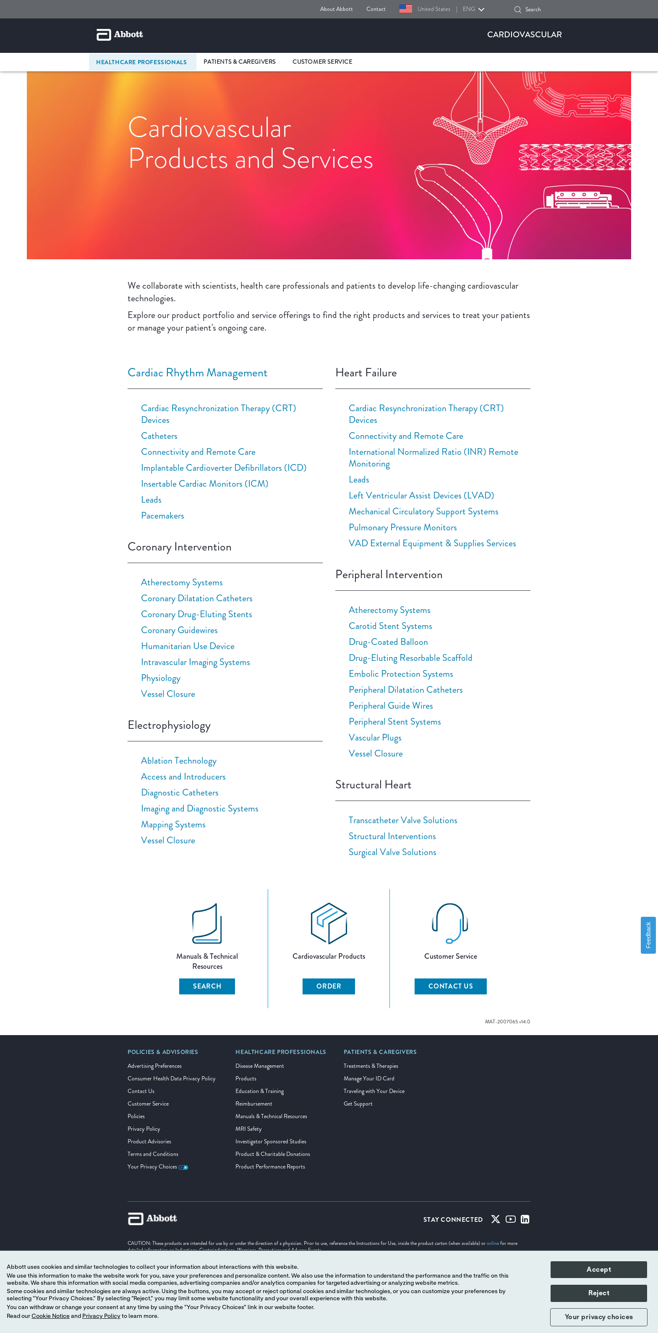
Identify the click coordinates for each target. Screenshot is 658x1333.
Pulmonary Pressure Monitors (403, 527)
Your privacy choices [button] (599, 1317)
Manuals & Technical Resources (271, 1116)
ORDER (329, 986)
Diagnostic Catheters (180, 792)
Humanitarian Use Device (188, 645)
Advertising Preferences (155, 1066)
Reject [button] (598, 1293)
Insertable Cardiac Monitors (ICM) (205, 483)
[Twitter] (495, 1221)
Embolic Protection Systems (401, 673)
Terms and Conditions (153, 1154)
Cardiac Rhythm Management (198, 372)
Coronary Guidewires (179, 630)
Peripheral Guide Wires (391, 705)
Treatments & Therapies (371, 1066)
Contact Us (141, 1091)
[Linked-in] (525, 1221)
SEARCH (207, 986)
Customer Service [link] (322, 62)
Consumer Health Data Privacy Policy (172, 1079)
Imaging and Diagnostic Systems (199, 808)
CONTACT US (450, 986)
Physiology (160, 677)
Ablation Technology (179, 760)
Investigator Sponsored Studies (270, 1141)
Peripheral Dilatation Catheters (406, 689)
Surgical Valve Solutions (392, 851)
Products (245, 1079)
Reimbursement (253, 1104)
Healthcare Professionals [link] (141, 62)
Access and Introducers (183, 776)
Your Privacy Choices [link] (158, 1167)
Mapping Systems (173, 824)
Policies (136, 1116)
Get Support (358, 1104)
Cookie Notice (50, 1316)
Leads (151, 499)
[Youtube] (510, 1221)
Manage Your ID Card (369, 1079)
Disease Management (259, 1066)
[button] (517, 9)
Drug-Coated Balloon (388, 641)
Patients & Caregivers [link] (240, 62)
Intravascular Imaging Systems (195, 661)
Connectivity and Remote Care (198, 451)
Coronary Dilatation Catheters (197, 598)
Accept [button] (599, 1269)
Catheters (159, 435)
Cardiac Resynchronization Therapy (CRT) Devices (218, 414)
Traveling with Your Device (374, 1091)
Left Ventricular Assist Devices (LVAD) (421, 495)
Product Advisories (149, 1141)
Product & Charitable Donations (272, 1154)
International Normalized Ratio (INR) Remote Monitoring (433, 457)
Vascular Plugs (375, 737)
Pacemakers (162, 515)
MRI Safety (248, 1129)
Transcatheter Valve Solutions (403, 820)
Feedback (648, 935)
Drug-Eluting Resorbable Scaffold (411, 657)
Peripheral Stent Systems (395, 721)
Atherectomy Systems (182, 582)
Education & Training (259, 1091)
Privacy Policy (144, 1129)
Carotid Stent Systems (390, 625)
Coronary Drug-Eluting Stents (196, 614)
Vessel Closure (168, 693)
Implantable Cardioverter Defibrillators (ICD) (224, 467)
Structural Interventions (392, 836)
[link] (163, 1055)
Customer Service (148, 1104)
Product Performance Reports (270, 1167)
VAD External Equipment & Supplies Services (432, 543)
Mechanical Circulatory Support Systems (424, 511)
